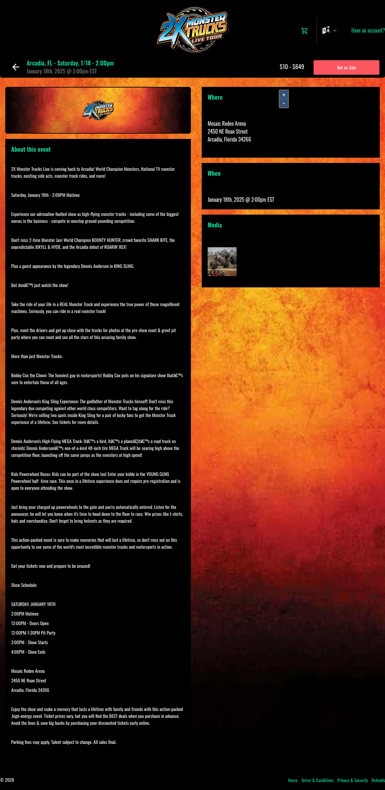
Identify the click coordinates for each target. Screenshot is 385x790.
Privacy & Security (352, 780)
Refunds (378, 780)
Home (292, 780)
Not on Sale (346, 67)
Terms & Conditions (317, 780)
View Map (217, 147)
